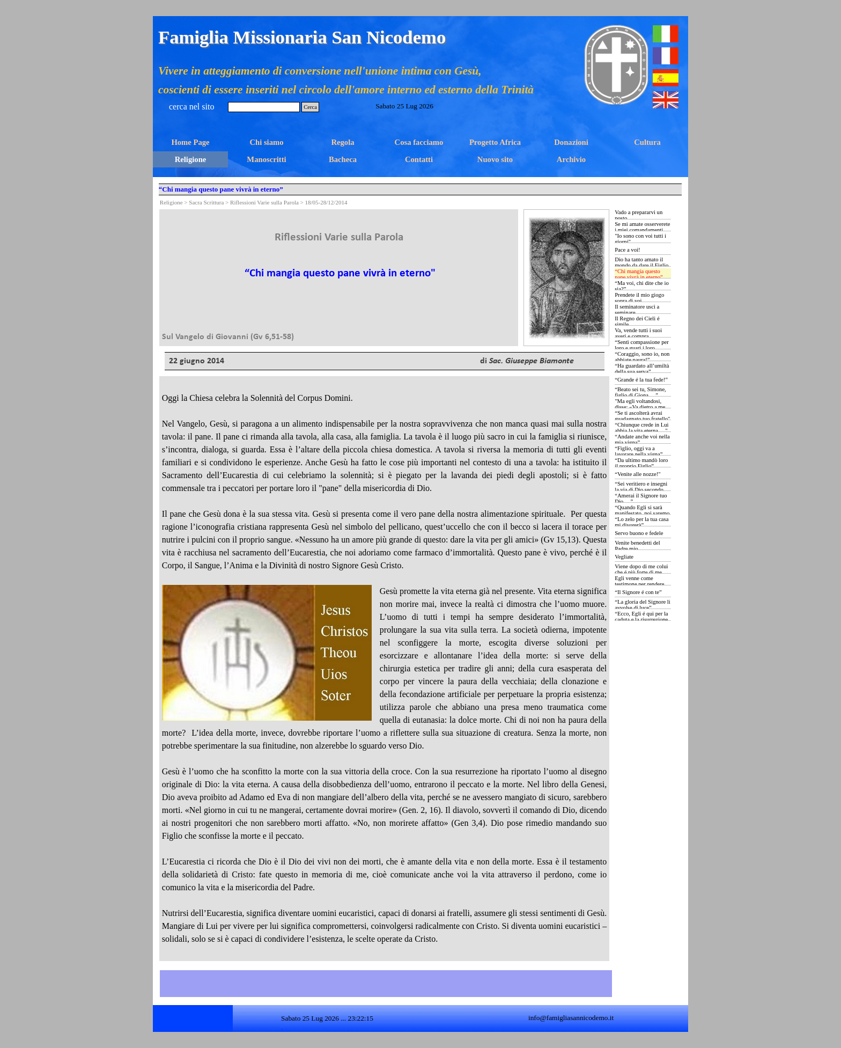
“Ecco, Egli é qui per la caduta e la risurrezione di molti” (641, 619)
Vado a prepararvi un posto (638, 215)
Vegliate (624, 557)
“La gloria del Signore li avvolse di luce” (642, 605)
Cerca (310, 107)
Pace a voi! (627, 250)
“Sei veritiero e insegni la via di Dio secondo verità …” (641, 490)
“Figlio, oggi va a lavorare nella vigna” (638, 451)
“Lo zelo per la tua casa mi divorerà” (641, 522)
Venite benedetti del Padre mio (637, 546)
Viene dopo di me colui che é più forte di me (641, 569)
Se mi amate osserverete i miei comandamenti (642, 227)
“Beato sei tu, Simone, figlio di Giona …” (640, 392)
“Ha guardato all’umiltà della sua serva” (642, 369)
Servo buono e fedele (639, 533)
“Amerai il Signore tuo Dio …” (641, 498)
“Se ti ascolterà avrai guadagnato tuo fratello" (642, 416)
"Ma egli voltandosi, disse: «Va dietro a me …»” (640, 407)
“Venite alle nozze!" (637, 474)
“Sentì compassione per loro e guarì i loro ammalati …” (642, 348)
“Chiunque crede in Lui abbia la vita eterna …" (641, 428)
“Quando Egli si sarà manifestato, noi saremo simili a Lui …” (642, 513)
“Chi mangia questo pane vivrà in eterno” (639, 274)
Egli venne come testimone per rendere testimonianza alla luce (641, 584)
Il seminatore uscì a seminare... (637, 310)
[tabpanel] (339, 277)
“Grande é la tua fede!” (641, 380)
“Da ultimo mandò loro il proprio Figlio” (641, 463)
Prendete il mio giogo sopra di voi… (639, 298)
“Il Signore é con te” (638, 592)
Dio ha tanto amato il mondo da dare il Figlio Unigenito (641, 265)
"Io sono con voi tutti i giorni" (640, 239)
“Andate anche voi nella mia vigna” (642, 439)
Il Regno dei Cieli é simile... (637, 321)
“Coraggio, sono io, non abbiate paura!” (642, 357)
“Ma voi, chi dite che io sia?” (642, 286)
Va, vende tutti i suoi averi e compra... (638, 333)
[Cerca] (264, 107)
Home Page (190, 142)
